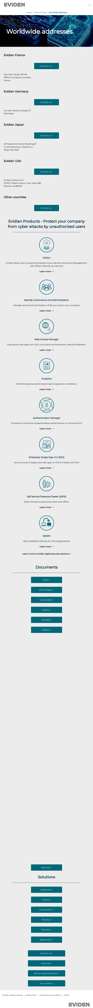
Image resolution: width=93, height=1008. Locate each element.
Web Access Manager (46, 339)
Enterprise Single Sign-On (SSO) (46, 457)
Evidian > (30, 12)
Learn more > (46, 271)
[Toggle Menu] (90, 5)
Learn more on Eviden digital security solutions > (46, 554)
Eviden (66, 995)
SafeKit (47, 535)
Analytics (46, 378)
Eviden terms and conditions (50, 995)
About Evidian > (41, 12)
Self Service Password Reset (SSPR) (46, 496)
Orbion (46, 257)
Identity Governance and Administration (46, 300)
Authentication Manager (46, 418)
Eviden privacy (31, 995)
